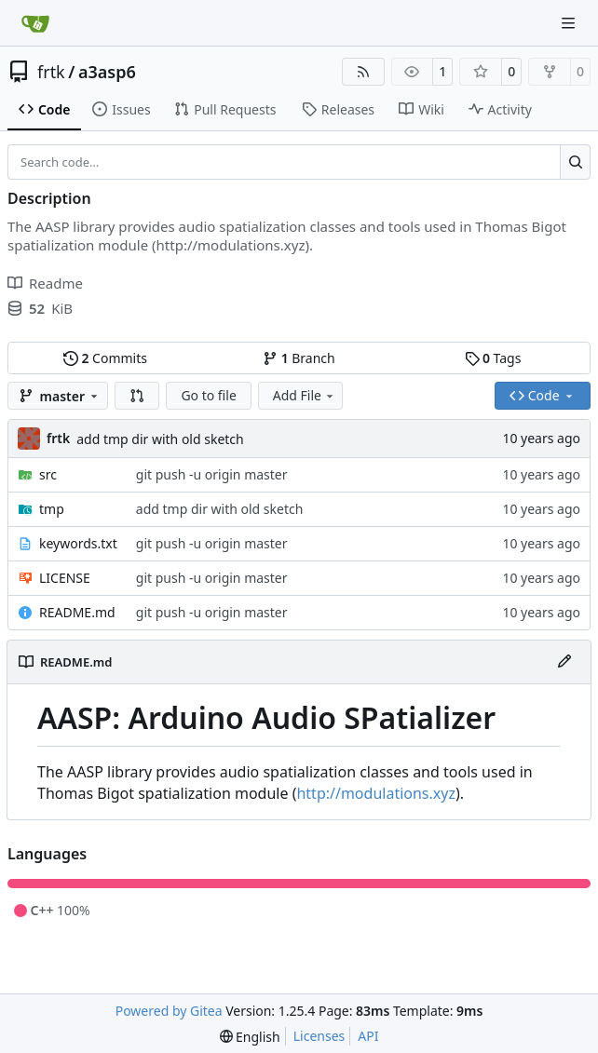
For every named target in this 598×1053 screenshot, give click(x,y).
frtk (51, 71)
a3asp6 (107, 71)
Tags (493, 358)
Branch (299, 358)
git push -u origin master (212, 474)
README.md (77, 612)
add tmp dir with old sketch (160, 439)
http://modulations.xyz (375, 793)
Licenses (319, 1036)
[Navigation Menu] (570, 22)
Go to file (208, 395)
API (368, 1036)
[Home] (35, 23)
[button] (137, 396)
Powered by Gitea (169, 1010)
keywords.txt (78, 543)
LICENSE (64, 578)
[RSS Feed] (363, 72)
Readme (45, 283)
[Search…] (575, 162)
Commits (105, 358)
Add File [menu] (304, 395)
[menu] (250, 1037)
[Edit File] (564, 662)
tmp (51, 509)
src (48, 474)
